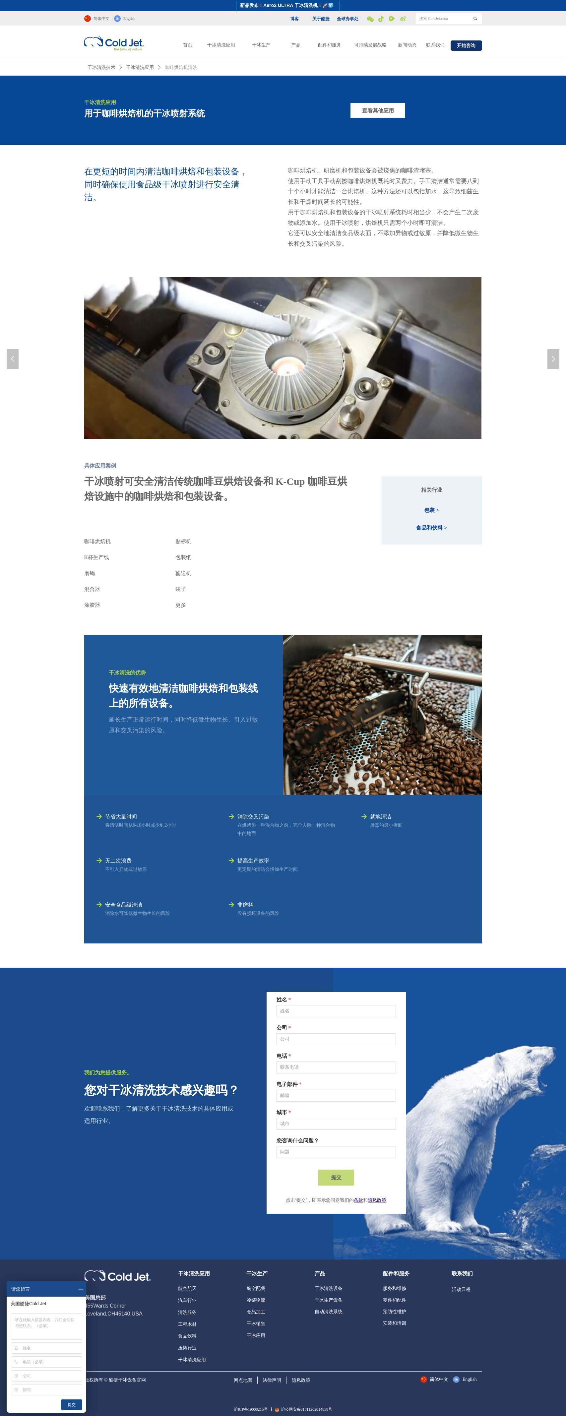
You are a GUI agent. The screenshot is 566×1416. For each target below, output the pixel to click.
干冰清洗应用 (221, 44)
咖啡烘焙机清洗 (181, 67)
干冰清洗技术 (101, 67)
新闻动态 (407, 44)
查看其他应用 (378, 110)
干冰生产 (261, 44)
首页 (187, 44)
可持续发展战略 (370, 44)
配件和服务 (329, 44)
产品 (295, 45)
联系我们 (435, 44)
